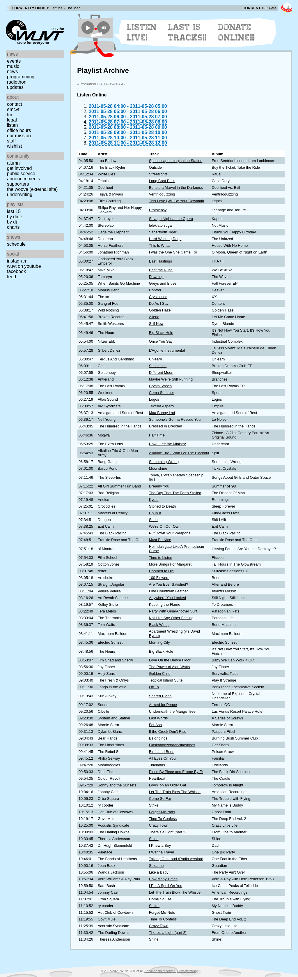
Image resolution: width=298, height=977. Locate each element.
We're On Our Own (164, 526)
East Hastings (160, 261)
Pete (272, 8)
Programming (20, 76)
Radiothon (16, 82)
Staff (11, 140)
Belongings (158, 738)
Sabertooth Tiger (163, 232)
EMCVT (13, 109)
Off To (154, 687)
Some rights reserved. (160, 971)
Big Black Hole (161, 332)
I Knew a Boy (160, 845)
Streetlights (158, 174)
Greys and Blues (163, 283)
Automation (86, 84)
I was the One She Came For (173, 252)
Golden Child (160, 673)
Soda (153, 519)
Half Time (157, 435)
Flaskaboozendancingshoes (172, 745)
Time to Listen (160, 557)
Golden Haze (160, 310)
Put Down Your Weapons (169, 533)
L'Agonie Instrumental (167, 350)
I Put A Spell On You (165, 885)
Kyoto (154, 499)
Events (14, 61)
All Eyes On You (162, 758)
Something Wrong (164, 462)
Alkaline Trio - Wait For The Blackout (179, 453)
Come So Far (160, 798)
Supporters (18, 184)
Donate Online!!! (236, 32)
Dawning (156, 276)
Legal (12, 119)
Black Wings (159, 624)
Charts (13, 227)
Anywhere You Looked (167, 598)
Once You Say (161, 341)
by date (14, 216)
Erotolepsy (157, 210)
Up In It (155, 513)
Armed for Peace (163, 705)
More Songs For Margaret (170, 564)
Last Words (158, 718)
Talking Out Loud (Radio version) (176, 859)
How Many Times (163, 879)
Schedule (16, 244)
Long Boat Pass (162, 181)
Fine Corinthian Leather (168, 591)
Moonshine (158, 468)
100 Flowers (159, 577)
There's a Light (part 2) (168, 832)
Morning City (159, 642)
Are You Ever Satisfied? (168, 584)
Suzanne (156, 865)
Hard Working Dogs (165, 239)
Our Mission (19, 135)
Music (13, 66)
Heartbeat (157, 778)
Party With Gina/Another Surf (173, 611)
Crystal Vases (160, 386)
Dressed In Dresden (165, 426)
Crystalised (158, 297)
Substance (157, 366)
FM (9, 114)
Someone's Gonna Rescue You (175, 419)
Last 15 (14, 211)
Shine (154, 839)
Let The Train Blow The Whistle (175, 792)
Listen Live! (142, 32)
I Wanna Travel (161, 852)
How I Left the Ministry (167, 444)
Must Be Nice (160, 540)
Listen (12, 125)
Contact (14, 104)
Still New (156, 323)
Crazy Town (158, 825)
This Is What (159, 245)
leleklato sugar (161, 225)
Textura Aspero (161, 406)
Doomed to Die (161, 571)
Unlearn (155, 359)
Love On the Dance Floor (170, 660)
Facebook (16, 271)
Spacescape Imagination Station (176, 161)
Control (155, 290)
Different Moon (161, 372)
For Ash (155, 725)
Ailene (154, 317)
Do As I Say (158, 303)
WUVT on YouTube (24, 266)
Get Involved (19, 168)
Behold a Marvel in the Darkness (176, 187)
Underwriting (19, 194)
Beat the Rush (161, 270)
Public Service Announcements (23, 176)
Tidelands (157, 765)
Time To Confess (163, 818)
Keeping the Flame (164, 604)
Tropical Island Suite (165, 680)
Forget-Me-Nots (162, 812)
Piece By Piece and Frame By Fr (176, 772)
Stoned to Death (162, 506)
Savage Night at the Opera (171, 218)
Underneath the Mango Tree (172, 711)
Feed (11, 276)
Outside (155, 167)
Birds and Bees (161, 751)
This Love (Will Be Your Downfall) (176, 201)
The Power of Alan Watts (169, 667)
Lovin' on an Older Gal (167, 785)
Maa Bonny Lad (162, 413)
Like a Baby (158, 872)
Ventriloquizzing (162, 194)
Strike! (154, 805)
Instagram (17, 260)
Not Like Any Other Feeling (171, 618)
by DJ (12, 221)
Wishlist (14, 146)
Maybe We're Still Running (171, 379)
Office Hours (19, 130)
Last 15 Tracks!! (187, 32)
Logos (154, 399)
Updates (15, 87)
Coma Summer (161, 392)
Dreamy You (159, 486)
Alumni (14, 163)
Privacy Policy (187, 971)
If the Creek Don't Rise (167, 731)
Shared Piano (160, 696)
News (12, 71)
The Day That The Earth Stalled (175, 493)
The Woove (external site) (32, 189)
